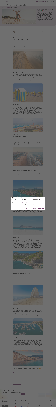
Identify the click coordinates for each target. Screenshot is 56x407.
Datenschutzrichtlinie (25, 202)
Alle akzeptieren (40, 208)
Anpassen (34, 208)
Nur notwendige (28, 208)
